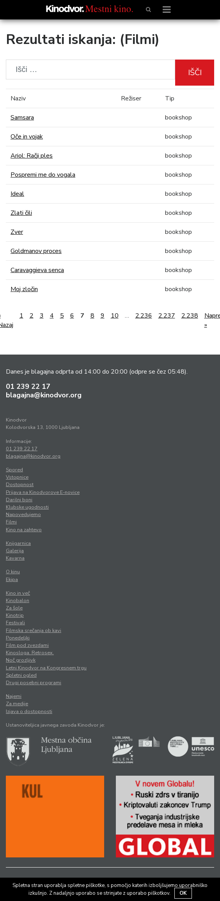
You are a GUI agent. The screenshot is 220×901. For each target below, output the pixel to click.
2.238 (189, 315)
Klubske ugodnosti (27, 507)
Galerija (15, 550)
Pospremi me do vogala (43, 174)
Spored (14, 469)
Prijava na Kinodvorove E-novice (43, 492)
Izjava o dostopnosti (29, 711)
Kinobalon (17, 600)
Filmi (11, 521)
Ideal (17, 194)
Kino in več (18, 593)
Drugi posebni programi (33, 682)
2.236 (143, 315)
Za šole (14, 607)
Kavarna (15, 558)
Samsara (22, 117)
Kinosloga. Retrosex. (30, 652)
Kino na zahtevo (24, 529)
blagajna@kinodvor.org (44, 395)
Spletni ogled (21, 675)
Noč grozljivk (20, 660)
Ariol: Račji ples (32, 155)
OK (183, 893)
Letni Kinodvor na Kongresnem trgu (46, 667)
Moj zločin (24, 289)
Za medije (17, 703)
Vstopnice (17, 477)
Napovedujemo (23, 514)
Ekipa (12, 579)
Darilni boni (19, 499)
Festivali (15, 622)
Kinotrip (15, 615)
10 (115, 315)
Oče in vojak (27, 136)
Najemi (13, 696)
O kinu (13, 571)
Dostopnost (20, 484)
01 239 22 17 (28, 386)
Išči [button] (195, 72)
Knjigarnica (18, 543)
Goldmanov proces (36, 251)
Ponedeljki (18, 637)
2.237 (166, 315)
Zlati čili (21, 213)
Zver (17, 232)
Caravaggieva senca (37, 270)
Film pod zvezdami (27, 645)
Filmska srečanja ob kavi (33, 630)
